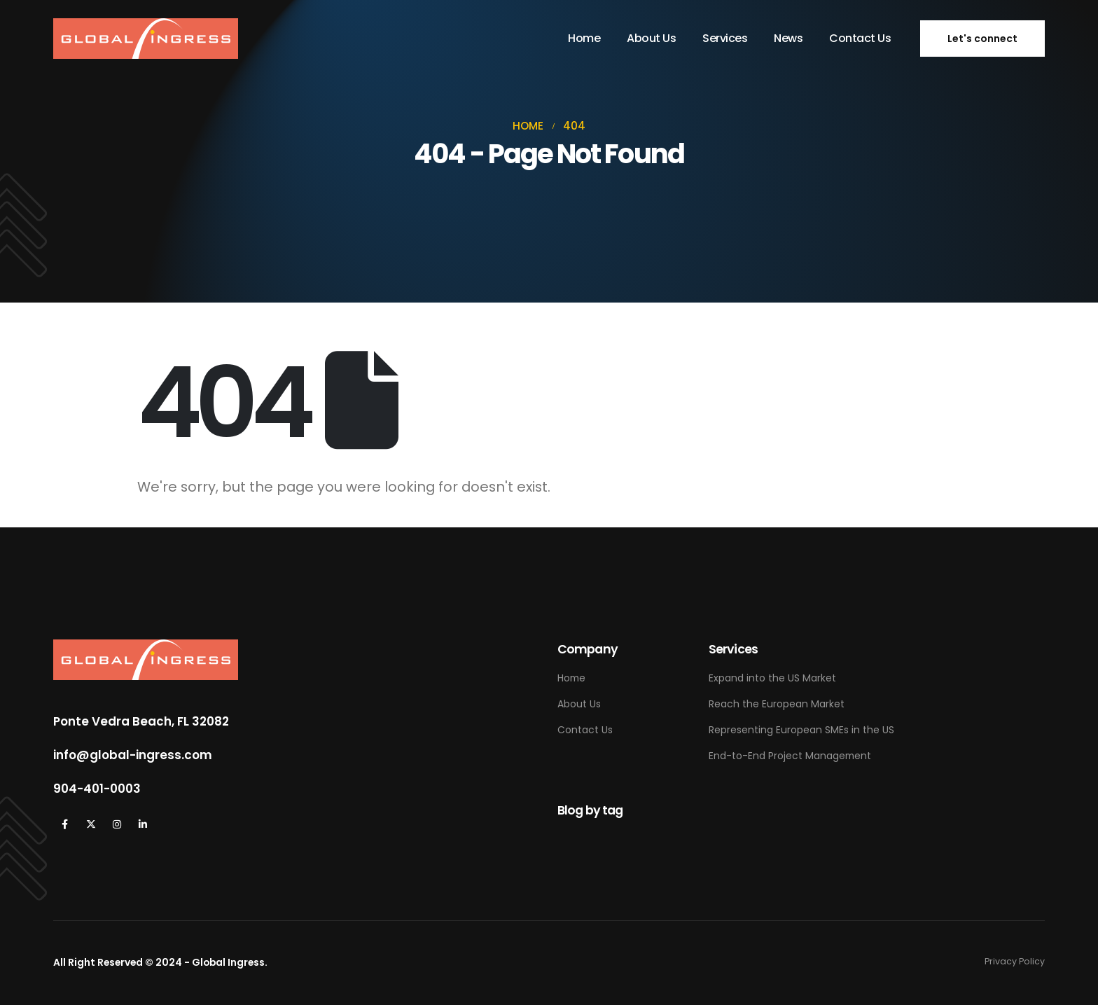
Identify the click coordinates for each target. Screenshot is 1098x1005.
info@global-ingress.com (132, 755)
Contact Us (860, 38)
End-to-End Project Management (790, 756)
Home (584, 38)
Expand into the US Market (772, 678)
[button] (982, 38)
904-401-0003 (97, 788)
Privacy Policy (1015, 961)
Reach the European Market (777, 704)
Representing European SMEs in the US (801, 730)
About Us (651, 38)
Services (724, 38)
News (788, 38)
